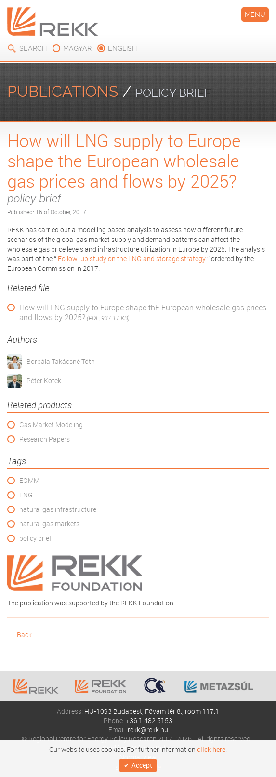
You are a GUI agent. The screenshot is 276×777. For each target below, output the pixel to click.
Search (33, 48)
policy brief (35, 538)
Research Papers (44, 438)
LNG (26, 494)
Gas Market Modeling (51, 424)
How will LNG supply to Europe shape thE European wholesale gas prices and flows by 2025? (142, 312)
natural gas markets (49, 523)
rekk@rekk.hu (148, 729)
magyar (77, 48)
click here (211, 749)
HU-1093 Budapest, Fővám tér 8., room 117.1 (151, 711)
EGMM (29, 480)
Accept (141, 765)
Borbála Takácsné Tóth (60, 361)
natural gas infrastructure (57, 509)
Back (24, 634)
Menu (255, 14)
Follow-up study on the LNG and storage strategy (132, 258)
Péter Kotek (43, 380)
